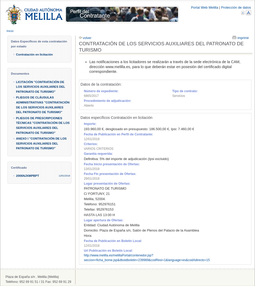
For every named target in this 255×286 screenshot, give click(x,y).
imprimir (243, 38)
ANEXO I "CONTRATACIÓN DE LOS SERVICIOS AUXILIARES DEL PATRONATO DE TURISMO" (41, 143)
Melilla (92, 15)
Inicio (10, 30)
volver (87, 38)
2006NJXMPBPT (27, 175)
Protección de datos (236, 7)
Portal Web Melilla (204, 7)
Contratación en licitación (34, 54)
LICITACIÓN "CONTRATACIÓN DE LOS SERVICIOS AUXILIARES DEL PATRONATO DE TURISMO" (40, 86)
